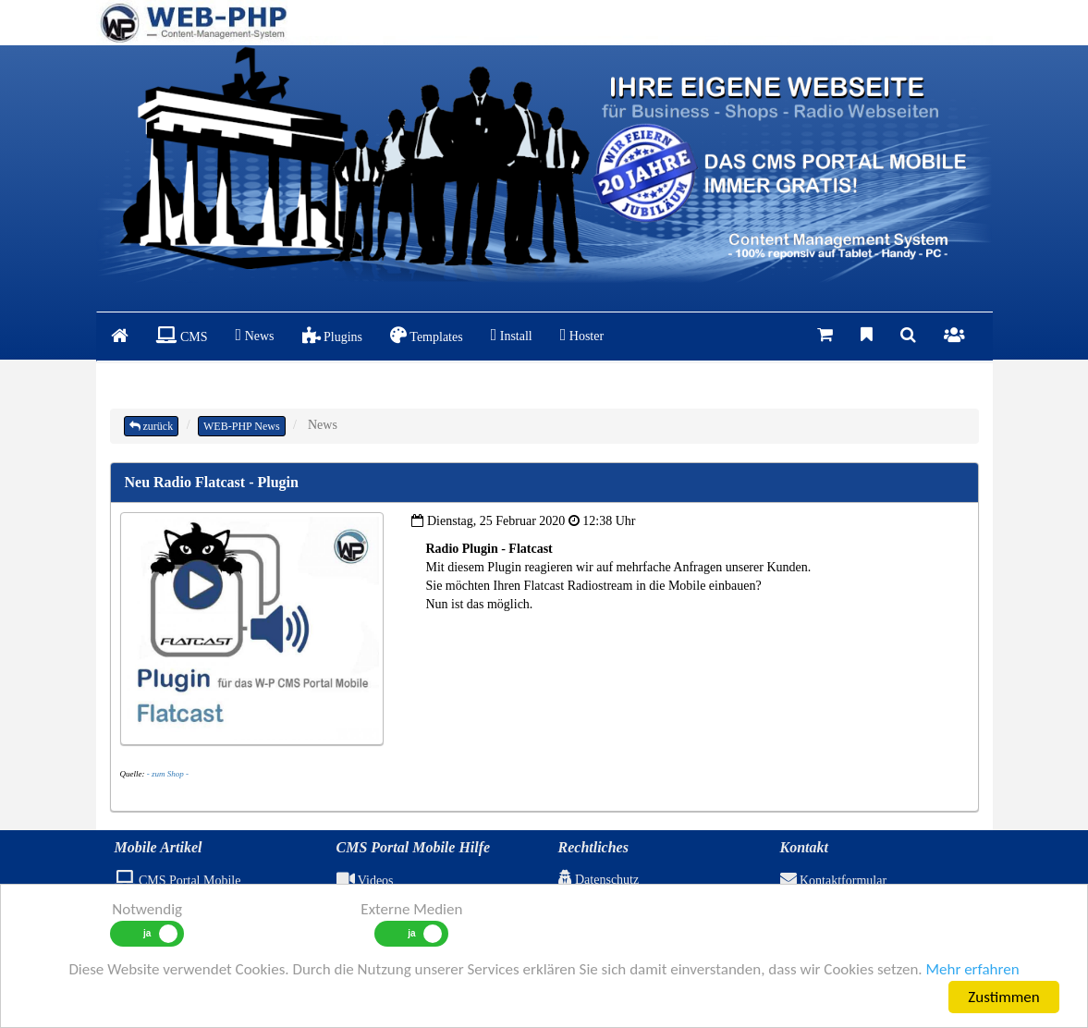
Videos (365, 880)
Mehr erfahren (972, 969)
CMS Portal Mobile (178, 880)
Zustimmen (1003, 997)
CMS (182, 335)
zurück (151, 426)
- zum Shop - (168, 773)
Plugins (332, 335)
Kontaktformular (833, 880)
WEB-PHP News (241, 426)
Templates (426, 335)
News (255, 334)
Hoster (582, 334)
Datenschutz (599, 880)
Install (511, 334)
